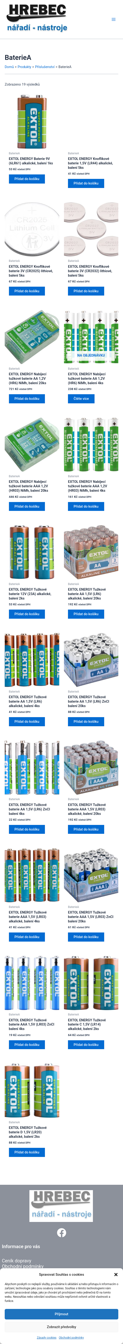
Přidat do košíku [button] (27, 179)
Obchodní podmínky (71, 1337)
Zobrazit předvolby (61, 1327)
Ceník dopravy (16, 1261)
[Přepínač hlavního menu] (113, 19)
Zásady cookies (46, 1337)
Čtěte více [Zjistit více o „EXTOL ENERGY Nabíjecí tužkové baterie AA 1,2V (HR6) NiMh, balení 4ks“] (81, 399)
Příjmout (61, 1314)
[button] (116, 1274)
